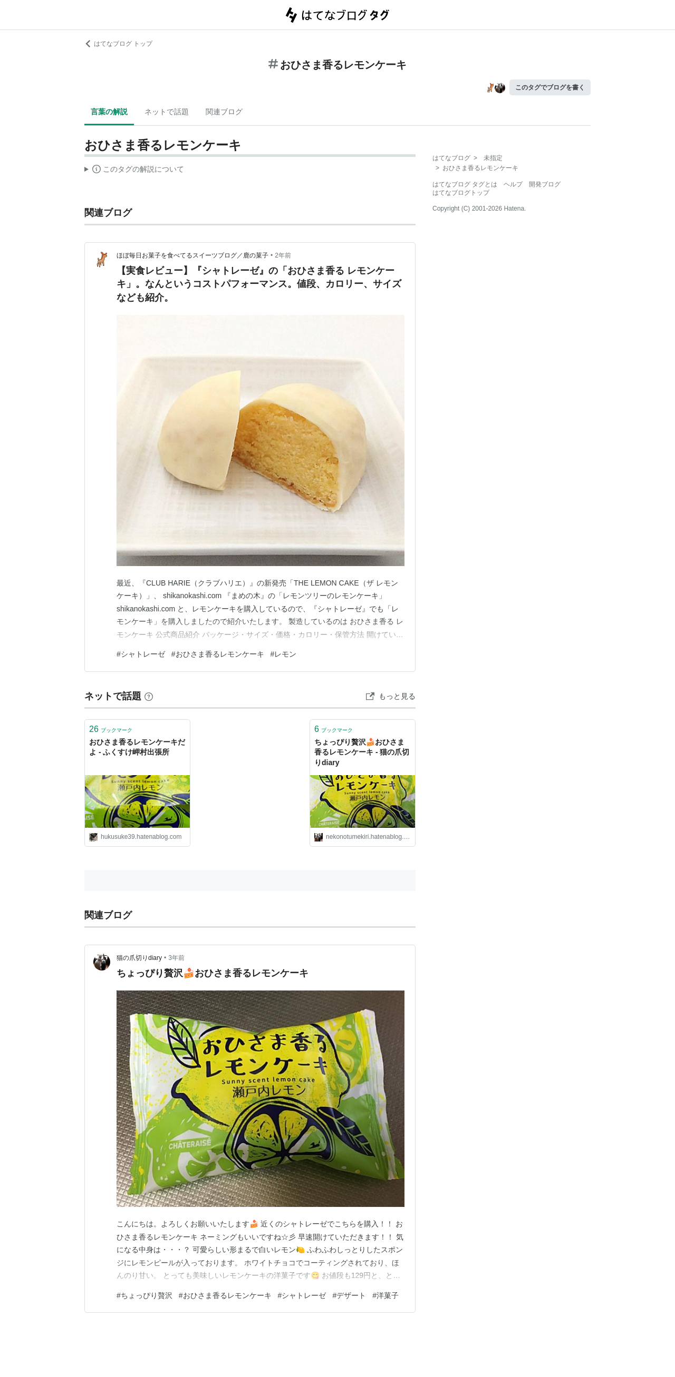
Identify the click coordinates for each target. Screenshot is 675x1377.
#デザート (349, 1295)
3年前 (176, 958)
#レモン (284, 654)
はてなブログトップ (460, 192)
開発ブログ (545, 184)
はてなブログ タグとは (464, 184)
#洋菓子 (385, 1295)
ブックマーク (110, 729)
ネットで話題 (166, 111)
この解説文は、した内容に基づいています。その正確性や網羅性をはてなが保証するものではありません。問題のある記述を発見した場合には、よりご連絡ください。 (134, 170)
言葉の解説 (109, 111)
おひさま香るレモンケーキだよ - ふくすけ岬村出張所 (137, 747)
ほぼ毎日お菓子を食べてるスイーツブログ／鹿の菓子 (192, 255)
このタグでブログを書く (550, 87)
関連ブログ (224, 111)
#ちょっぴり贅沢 (144, 1295)
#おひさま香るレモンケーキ (217, 654)
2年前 (283, 255)
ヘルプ (513, 184)
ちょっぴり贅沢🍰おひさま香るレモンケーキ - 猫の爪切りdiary (361, 752)
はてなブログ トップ (118, 43)
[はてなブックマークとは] (148, 696)
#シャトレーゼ (141, 654)
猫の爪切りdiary (139, 958)
